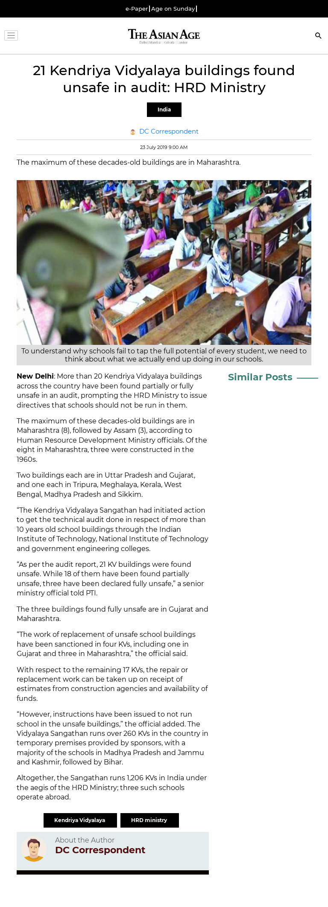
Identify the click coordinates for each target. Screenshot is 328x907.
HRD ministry (149, 820)
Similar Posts (260, 377)
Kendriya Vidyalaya (80, 820)
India (164, 109)
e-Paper (137, 9)
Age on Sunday (173, 9)
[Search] (318, 36)
